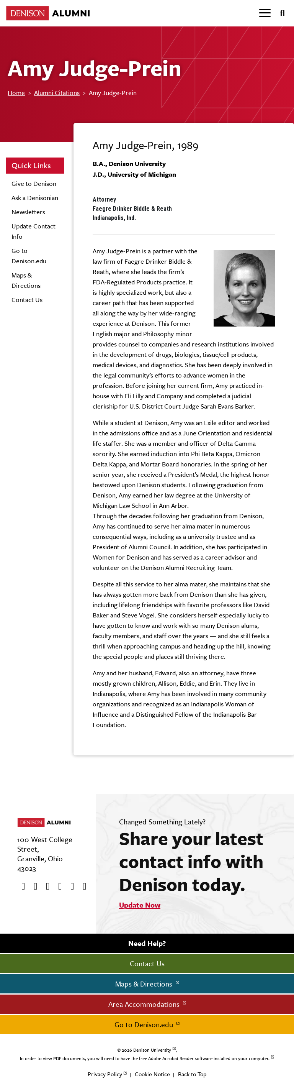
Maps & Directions (144, 984)
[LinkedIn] (81, 886)
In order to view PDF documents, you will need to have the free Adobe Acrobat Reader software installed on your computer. (145, 1059)
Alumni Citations (57, 93)
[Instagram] (57, 886)
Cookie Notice (152, 1074)
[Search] (279, 13)
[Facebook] (20, 886)
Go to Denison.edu (144, 1024)
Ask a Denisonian (34, 198)
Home (16, 93)
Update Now (139, 905)
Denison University (152, 1050)
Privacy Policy (105, 1074)
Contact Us (26, 299)
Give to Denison (33, 183)
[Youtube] (45, 886)
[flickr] (69, 886)
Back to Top (192, 1074)
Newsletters (28, 212)
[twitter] (32, 886)
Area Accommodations (144, 1004)
